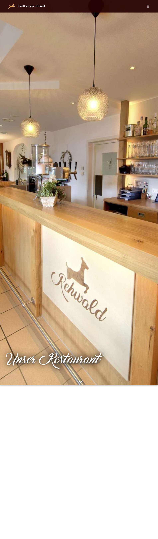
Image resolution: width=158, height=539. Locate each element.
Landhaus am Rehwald (31, 6)
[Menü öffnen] (148, 6)
